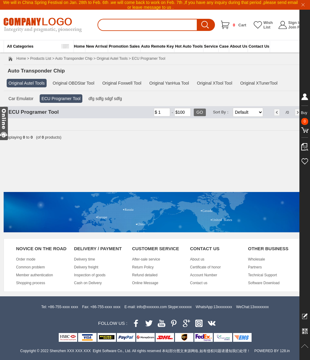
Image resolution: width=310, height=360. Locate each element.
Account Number (203, 275)
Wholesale (256, 259)
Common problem (30, 267)
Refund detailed (144, 275)
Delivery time (84, 259)
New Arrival (96, 46)
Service (211, 46)
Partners (255, 267)
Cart (239, 25)
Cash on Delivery (88, 283)
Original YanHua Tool (169, 83)
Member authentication (34, 275)
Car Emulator (20, 98)
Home (79, 46)
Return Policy (142, 267)
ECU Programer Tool (61, 98)
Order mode (25, 259)
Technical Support (262, 275)
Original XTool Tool (214, 83)
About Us (238, 46)
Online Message (145, 283)
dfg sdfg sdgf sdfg (105, 98)
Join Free (297, 27)
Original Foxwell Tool (121, 83)
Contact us (198, 283)
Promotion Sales (124, 46)
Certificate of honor (205, 267)
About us (197, 259)
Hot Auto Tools (189, 46)
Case (224, 46)
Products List (40, 58)
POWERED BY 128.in (272, 351)
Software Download (263, 283)
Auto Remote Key (157, 46)
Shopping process (30, 283)
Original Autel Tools (112, 58)
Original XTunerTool (258, 83)
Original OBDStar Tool (73, 83)
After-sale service (146, 259)
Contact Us (259, 46)
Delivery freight (86, 267)
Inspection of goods (90, 275)
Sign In (294, 22)
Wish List (268, 24)
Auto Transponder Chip (73, 58)
